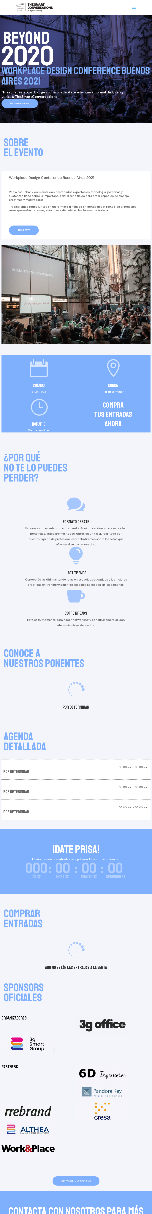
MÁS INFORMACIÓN (19, 103)
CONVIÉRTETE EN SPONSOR (76, 1180)
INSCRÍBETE (24, 230)
